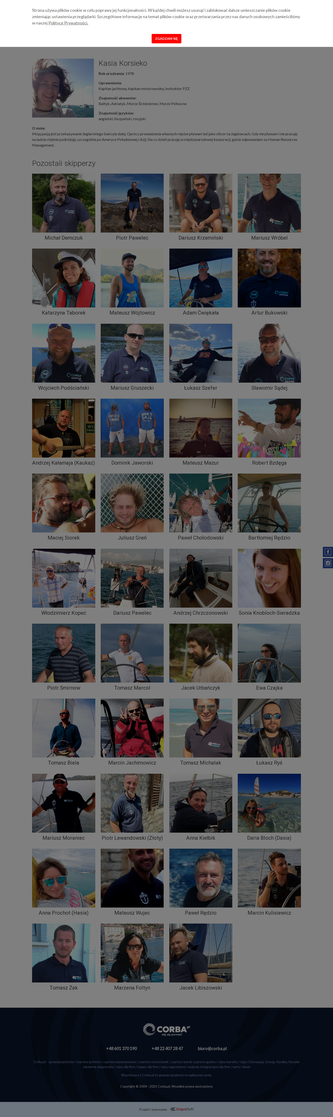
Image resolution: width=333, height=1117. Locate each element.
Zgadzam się (166, 39)
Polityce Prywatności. (68, 22)
